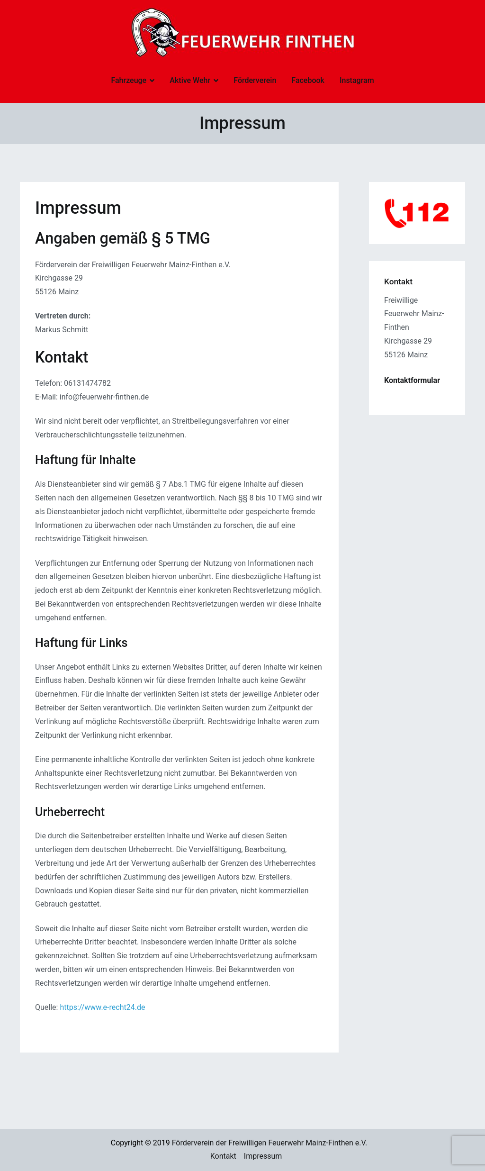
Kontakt (223, 1156)
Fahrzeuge (128, 80)
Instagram (357, 80)
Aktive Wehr (190, 80)
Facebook (307, 80)
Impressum (263, 1156)
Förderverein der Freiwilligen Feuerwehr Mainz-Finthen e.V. (270, 1142)
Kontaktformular (412, 380)
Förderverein (255, 80)
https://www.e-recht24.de (102, 1007)
